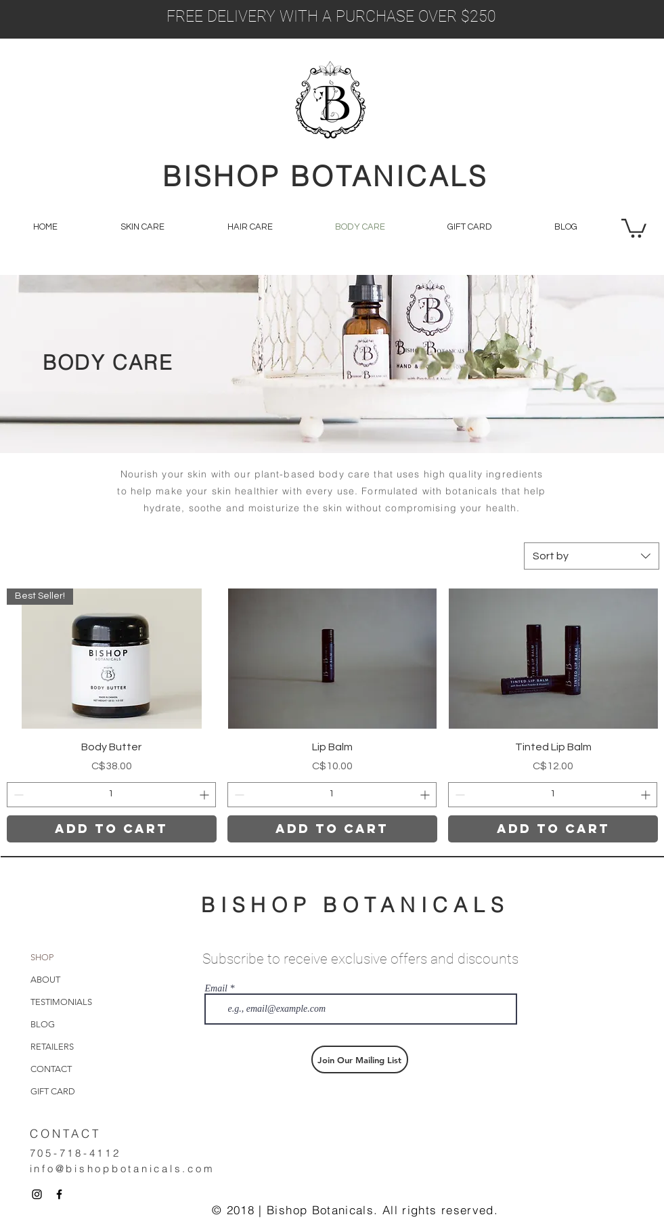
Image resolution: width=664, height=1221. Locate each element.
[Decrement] (17, 795)
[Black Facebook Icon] (59, 1194)
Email (216, 988)
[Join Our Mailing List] (359, 1059)
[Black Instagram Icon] (36, 1194)
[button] (633, 227)
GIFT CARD (52, 1091)
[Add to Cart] (112, 828)
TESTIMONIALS (61, 1002)
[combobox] (591, 556)
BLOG (42, 1024)
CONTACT (51, 1069)
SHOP (41, 957)
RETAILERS (52, 1047)
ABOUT (45, 979)
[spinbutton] (111, 795)
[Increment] (205, 795)
